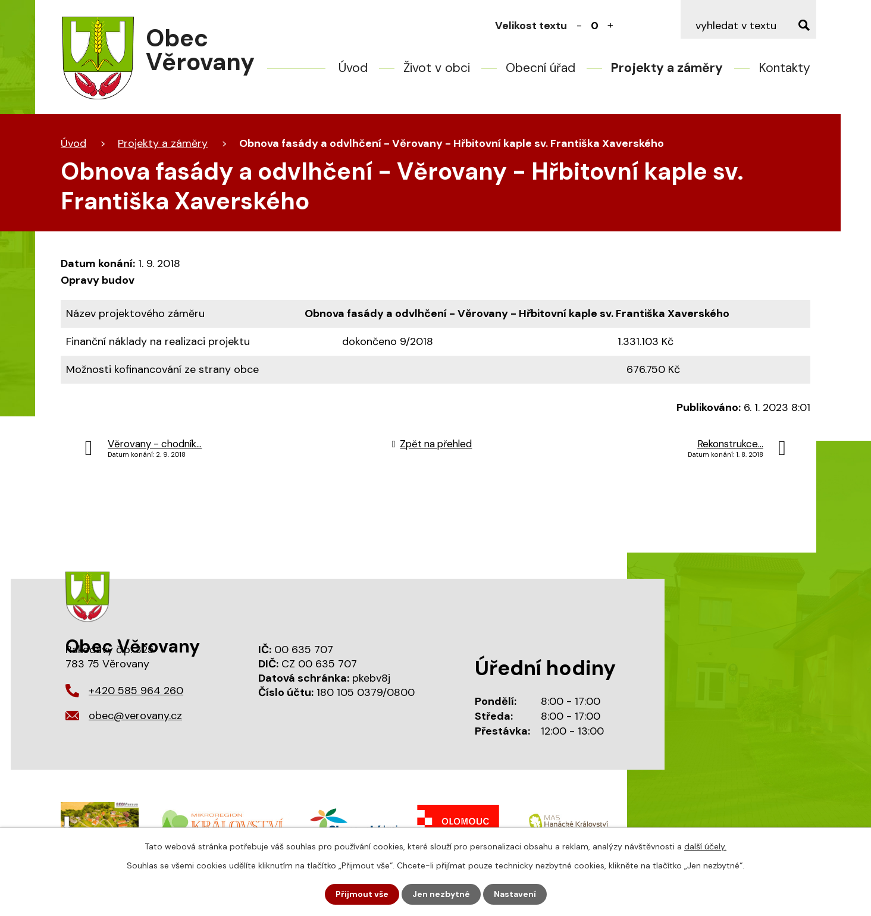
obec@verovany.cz (135, 715)
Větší (610, 25)
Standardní (595, 25)
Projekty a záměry (667, 67)
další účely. (705, 846)
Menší (579, 25)
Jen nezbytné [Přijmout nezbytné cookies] (441, 894)
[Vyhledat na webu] (748, 25)
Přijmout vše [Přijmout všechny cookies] (362, 894)
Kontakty (784, 67)
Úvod (353, 67)
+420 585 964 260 (136, 690)
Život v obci (436, 67)
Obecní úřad (540, 67)
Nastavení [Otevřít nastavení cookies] (515, 894)
